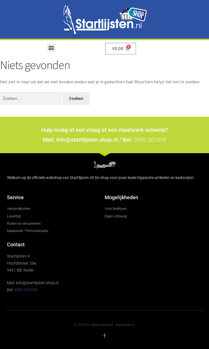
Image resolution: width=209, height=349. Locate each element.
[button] (51, 47)
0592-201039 (150, 139)
